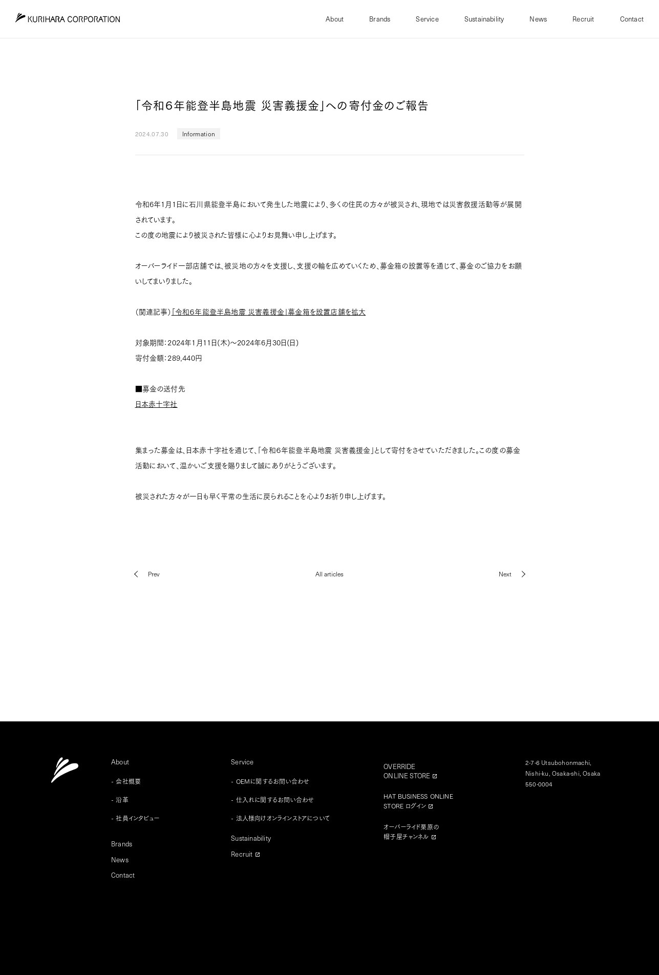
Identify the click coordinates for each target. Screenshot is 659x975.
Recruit (583, 19)
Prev (153, 573)
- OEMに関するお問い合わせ (270, 781)
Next (505, 573)
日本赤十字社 (156, 403)
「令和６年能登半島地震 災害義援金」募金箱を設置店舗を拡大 (269, 311)
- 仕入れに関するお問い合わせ (272, 799)
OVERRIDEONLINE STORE (407, 771)
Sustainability (484, 19)
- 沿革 (120, 799)
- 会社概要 (126, 781)
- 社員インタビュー (135, 818)
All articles (329, 573)
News (538, 19)
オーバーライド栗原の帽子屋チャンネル (411, 831)
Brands (379, 19)
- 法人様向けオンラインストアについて (280, 818)
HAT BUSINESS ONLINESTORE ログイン (418, 801)
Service (427, 19)
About (335, 19)
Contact (632, 19)
